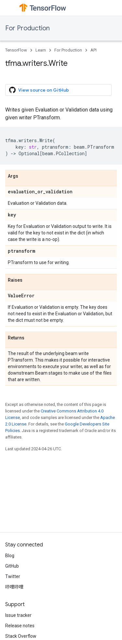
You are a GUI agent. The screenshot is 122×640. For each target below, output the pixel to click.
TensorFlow (16, 50)
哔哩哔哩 (14, 586)
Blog (9, 555)
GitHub (12, 566)
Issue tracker (18, 615)
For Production (27, 28)
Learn (40, 50)
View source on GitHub (39, 90)
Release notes (19, 625)
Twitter (12, 576)
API (93, 50)
